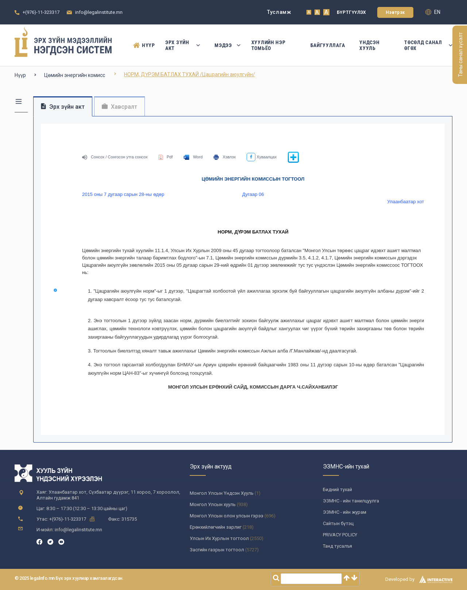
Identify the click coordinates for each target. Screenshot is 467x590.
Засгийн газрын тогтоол (217, 549)
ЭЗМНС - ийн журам (344, 512)
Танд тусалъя (337, 546)
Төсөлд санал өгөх (428, 45)
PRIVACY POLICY (340, 534)
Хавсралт (119, 106)
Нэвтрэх (395, 12)
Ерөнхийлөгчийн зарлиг (216, 527)
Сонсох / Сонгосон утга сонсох (115, 157)
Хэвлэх (224, 157)
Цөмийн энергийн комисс (74, 75)
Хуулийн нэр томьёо (268, 45)
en (432, 12)
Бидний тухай (337, 489)
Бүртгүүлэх (351, 12)
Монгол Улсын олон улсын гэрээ (226, 515)
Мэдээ (226, 45)
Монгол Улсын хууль (213, 504)
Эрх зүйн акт (182, 45)
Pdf (166, 157)
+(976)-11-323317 (41, 12)
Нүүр (142, 45)
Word (193, 157)
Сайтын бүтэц (338, 523)
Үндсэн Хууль (369, 45)
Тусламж (279, 12)
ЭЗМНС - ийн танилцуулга (351, 501)
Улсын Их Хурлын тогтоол (219, 538)
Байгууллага (327, 45)
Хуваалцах (262, 157)
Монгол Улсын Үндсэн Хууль (222, 493)
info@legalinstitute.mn (99, 12)
